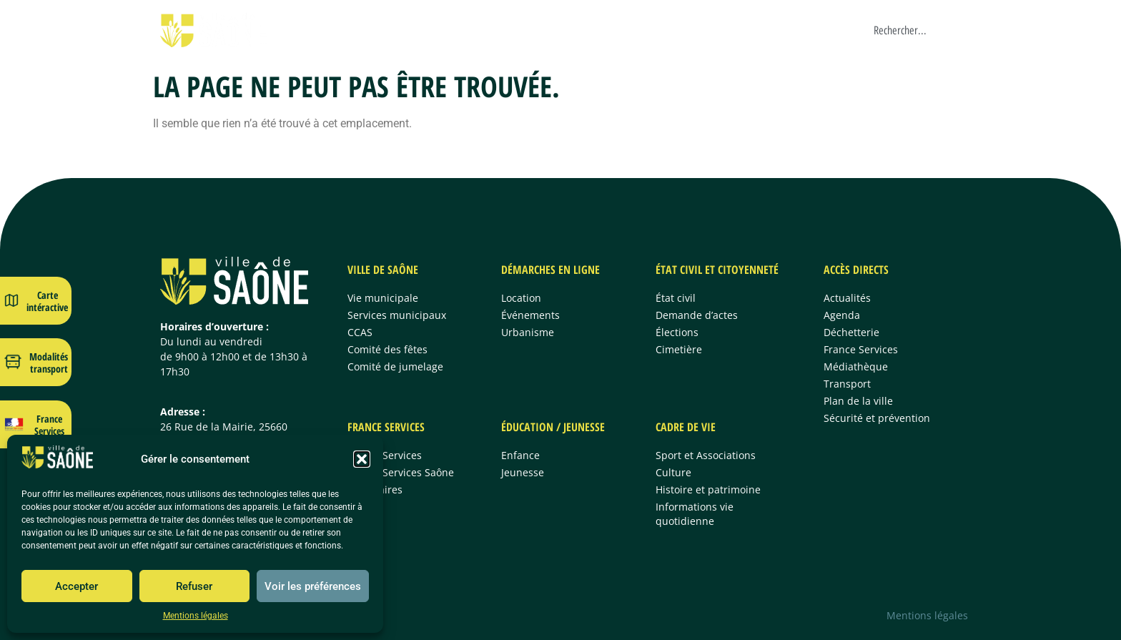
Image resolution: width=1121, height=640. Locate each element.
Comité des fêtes (387, 349)
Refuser (194, 586)
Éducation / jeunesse (553, 427)
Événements (530, 315)
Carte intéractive (47, 301)
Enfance (520, 455)
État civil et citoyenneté (717, 269)
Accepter (76, 586)
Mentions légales (195, 616)
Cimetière (679, 349)
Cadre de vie (812, 29)
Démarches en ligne (419, 29)
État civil (676, 298)
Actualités (847, 298)
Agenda (842, 315)
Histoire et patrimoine (708, 489)
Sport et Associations (706, 455)
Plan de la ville (858, 401)
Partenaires (375, 489)
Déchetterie (851, 332)
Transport (847, 383)
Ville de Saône (328, 29)
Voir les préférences (313, 586)
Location (521, 298)
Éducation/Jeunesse (726, 29)
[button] (362, 459)
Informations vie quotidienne (695, 514)
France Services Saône (400, 472)
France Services (632, 29)
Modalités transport (48, 362)
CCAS (359, 332)
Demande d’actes (697, 315)
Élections (677, 332)
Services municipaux (396, 315)
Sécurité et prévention (877, 418)
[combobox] (921, 30)
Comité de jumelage (395, 366)
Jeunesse (522, 472)
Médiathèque (856, 366)
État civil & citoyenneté (531, 29)
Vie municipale (382, 298)
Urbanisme (527, 332)
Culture (673, 472)
